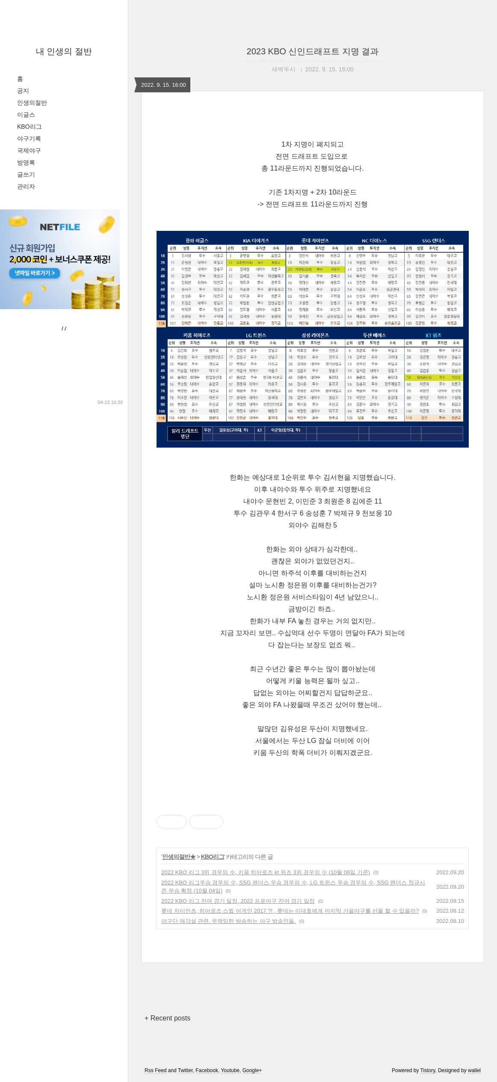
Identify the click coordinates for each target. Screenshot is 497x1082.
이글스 (26, 114)
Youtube (230, 1070)
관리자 (26, 186)
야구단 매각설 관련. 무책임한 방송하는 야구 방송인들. (228, 921)
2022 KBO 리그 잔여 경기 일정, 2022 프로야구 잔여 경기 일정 (238, 901)
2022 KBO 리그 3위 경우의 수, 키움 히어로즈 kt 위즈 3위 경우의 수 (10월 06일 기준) (265, 872)
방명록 (26, 162)
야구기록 (29, 138)
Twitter (185, 1070)
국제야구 (29, 150)
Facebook (206, 1070)
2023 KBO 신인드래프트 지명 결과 (313, 51)
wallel (474, 1070)
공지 (23, 90)
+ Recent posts (167, 1018)
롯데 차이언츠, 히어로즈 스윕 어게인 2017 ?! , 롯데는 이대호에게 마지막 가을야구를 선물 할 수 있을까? (290, 911)
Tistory (427, 1070)
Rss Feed (155, 1070)
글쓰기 (26, 174)
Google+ (252, 1070)
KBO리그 (29, 126)
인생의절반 (32, 102)
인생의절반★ (178, 856)
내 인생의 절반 (64, 51)
